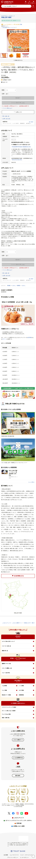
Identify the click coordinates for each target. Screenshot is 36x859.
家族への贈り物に (6, 717)
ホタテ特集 (21, 690)
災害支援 (18, 823)
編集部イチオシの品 (6, 663)
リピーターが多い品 (6, 646)
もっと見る (31, 482)
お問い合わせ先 (6, 118)
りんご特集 (4, 690)
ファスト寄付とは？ (7, 108)
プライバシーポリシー (12, 857)
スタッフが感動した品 (7, 668)
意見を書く (18, 775)
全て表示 (31, 121)
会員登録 (29, 337)
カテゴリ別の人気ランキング (8, 641)
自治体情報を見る (18, 576)
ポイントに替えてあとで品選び (9, 710)
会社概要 (6, 855)
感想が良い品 (5, 650)
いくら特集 (21, 685)
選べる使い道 (6, 116)
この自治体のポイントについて (9, 27)
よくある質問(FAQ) (18, 757)
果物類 (9, 285)
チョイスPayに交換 (6, 714)
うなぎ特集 (4, 685)
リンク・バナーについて (26, 855)
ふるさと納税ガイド (18, 739)
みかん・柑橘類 (16, 285)
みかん (23, 285)
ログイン (4, 339)
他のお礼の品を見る (17, 159)
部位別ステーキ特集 (6, 694)
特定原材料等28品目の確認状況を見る (21, 146)
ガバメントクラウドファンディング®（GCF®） (18, 820)
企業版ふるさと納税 (18, 826)
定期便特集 (21, 694)
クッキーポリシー (24, 857)
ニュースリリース (14, 855)
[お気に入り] (33, 856)
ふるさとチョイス (19, 817)
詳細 (21, 24)
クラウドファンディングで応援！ (9, 707)
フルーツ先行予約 (6, 672)
